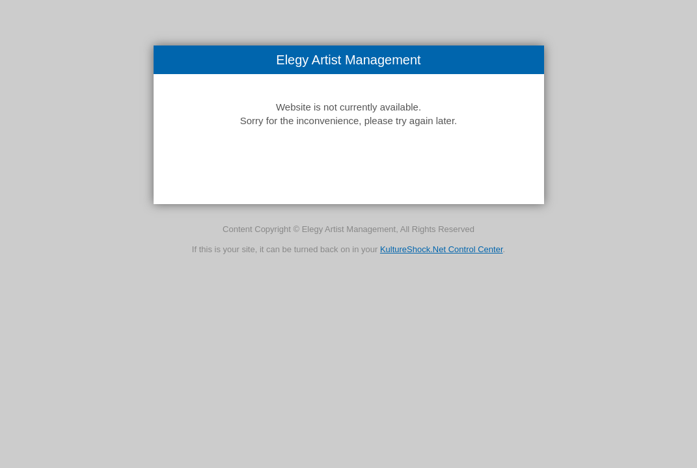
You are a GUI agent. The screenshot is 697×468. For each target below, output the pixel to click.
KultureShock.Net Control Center (441, 249)
